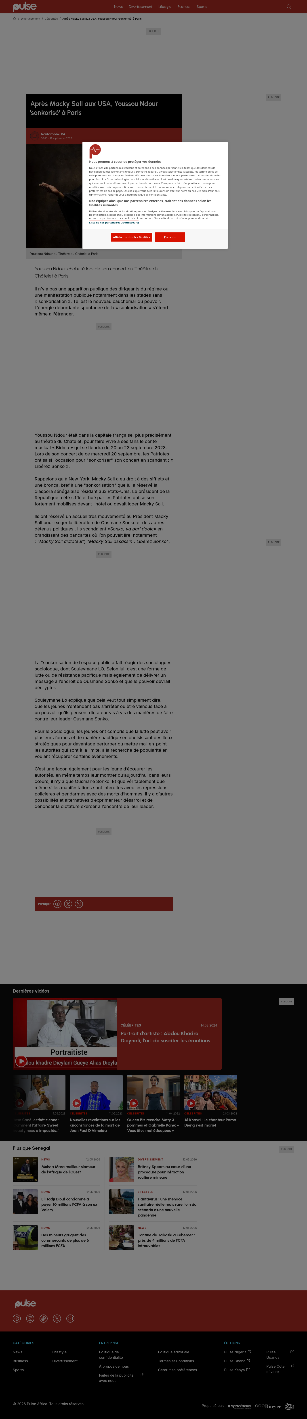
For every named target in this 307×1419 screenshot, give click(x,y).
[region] (155, 195)
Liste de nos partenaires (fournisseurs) (114, 222)
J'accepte (170, 237)
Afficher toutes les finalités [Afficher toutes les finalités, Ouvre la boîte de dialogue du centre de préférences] (131, 237)
